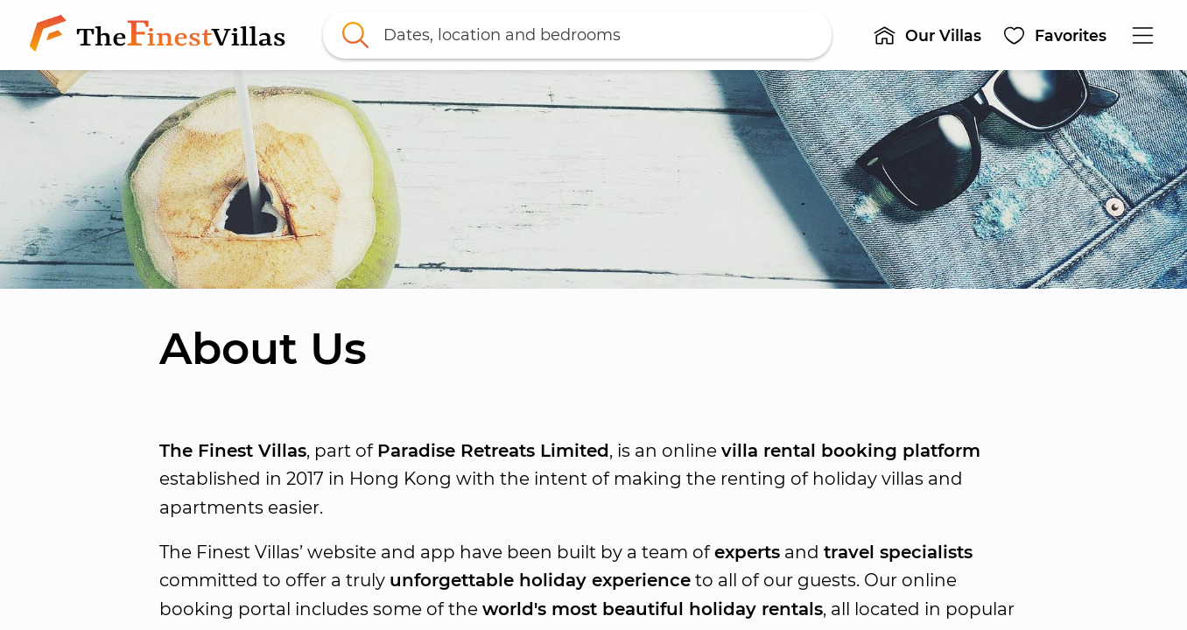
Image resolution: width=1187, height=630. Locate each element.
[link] (161, 35)
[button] (927, 35)
